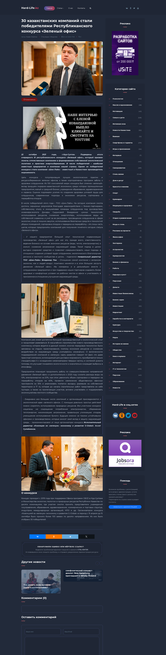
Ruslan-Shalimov (31, 38)
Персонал (117, 282)
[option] (41, 582)
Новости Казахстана (121, 131)
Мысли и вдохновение (122, 106)
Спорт (115, 194)
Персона (116, 376)
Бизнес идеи (118, 301)
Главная (54, 9)
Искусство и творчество (123, 332)
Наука (115, 339)
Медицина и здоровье (122, 207)
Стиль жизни (118, 175)
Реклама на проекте (121, 232)
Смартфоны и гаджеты (122, 144)
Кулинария (117, 200)
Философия (118, 238)
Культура (46, 38)
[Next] (101, 564)
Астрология (118, 251)
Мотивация (117, 112)
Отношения (118, 163)
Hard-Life (32, 8)
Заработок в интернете (123, 320)
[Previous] (97, 564)
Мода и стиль (118, 226)
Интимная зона (119, 125)
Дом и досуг (118, 181)
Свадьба (116, 213)
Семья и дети (118, 119)
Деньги (116, 288)
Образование (118, 383)
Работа (116, 269)
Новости (116, 389)
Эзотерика (117, 244)
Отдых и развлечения (122, 219)
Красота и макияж (121, 188)
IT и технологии (119, 370)
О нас (75, 9)
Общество (54, 38)
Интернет (117, 364)
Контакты (86, 9)
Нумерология (118, 257)
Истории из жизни (121, 345)
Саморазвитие (119, 169)
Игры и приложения (121, 150)
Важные (116, 138)
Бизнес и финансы (121, 263)
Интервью (117, 156)
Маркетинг (117, 313)
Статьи (64, 9)
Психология (118, 100)
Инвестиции (118, 307)
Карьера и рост (119, 276)
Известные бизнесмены (123, 295)
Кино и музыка (119, 357)
